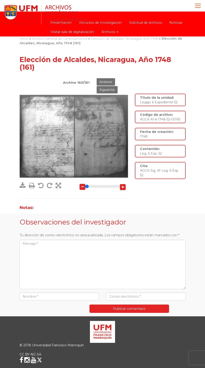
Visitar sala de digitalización (72, 32)
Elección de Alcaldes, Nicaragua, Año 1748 (124, 38)
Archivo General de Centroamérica (59, 38)
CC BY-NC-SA (30, 354)
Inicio (24, 38)
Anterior (105, 82)
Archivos (109, 32)
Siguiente (107, 90)
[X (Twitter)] (39, 360)
